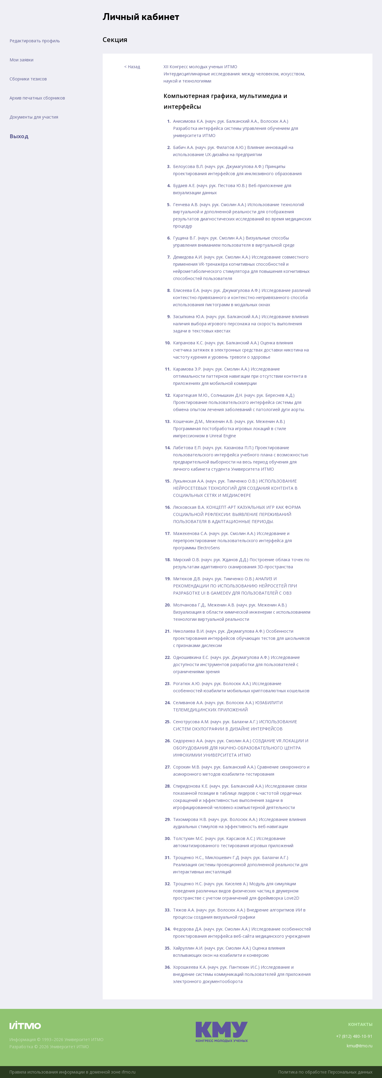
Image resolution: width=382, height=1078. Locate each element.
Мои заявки (21, 60)
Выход (19, 136)
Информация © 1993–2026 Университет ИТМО (57, 1039)
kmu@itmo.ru (359, 1046)
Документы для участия (34, 117)
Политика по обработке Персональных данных (324, 1072)
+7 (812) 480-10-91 (353, 1036)
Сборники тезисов (28, 79)
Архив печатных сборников (37, 98)
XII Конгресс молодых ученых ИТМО (200, 66)
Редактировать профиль (35, 40)
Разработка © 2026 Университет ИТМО (50, 1046)
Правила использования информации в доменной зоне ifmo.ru (73, 1072)
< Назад (132, 66)
